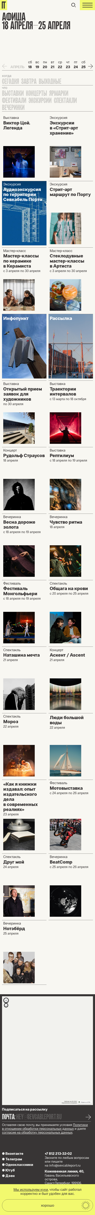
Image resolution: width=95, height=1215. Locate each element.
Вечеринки (13, 107)
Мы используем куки (31, 1189)
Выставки (13, 93)
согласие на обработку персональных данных (37, 1132)
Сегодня (10, 81)
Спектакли (65, 100)
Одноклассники (17, 1165)
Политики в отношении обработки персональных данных (45, 1127)
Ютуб (8, 1170)
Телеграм (12, 1159)
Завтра (28, 81)
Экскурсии (40, 100)
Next (90, 66)
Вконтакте (12, 1153)
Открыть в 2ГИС (86, 1102)
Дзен (8, 1176)
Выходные (50, 81)
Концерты (36, 93)
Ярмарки (58, 93)
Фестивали (14, 100)
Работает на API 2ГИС (70, 1101)
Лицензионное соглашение (69, 1103)
